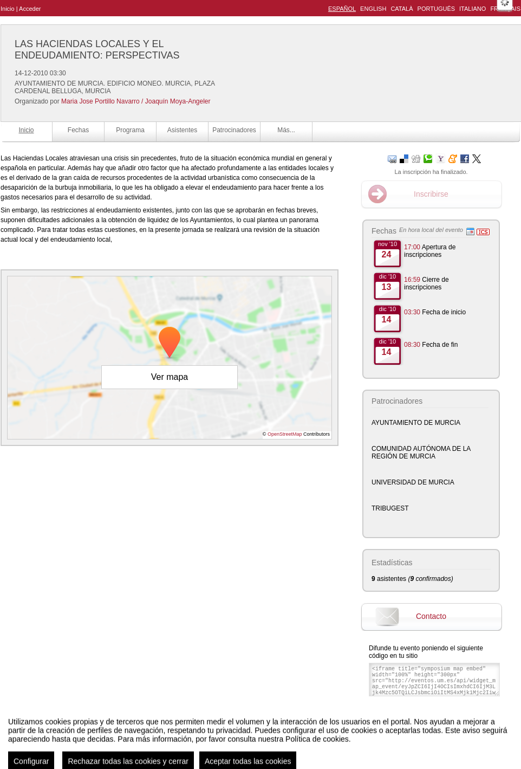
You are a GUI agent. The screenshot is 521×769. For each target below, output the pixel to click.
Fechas (78, 130)
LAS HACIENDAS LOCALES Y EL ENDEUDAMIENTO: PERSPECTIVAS (97, 49)
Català (401, 8)
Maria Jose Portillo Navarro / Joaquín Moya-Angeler (135, 101)
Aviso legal (153, 749)
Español (342, 8)
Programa (130, 130)
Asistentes (182, 130)
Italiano (472, 8)
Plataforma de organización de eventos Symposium (266, 749)
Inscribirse (431, 194)
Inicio (8, 8)
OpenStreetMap (285, 434)
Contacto (431, 616)
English (373, 8)
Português (436, 8)
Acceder (30, 8)
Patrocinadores (234, 130)
